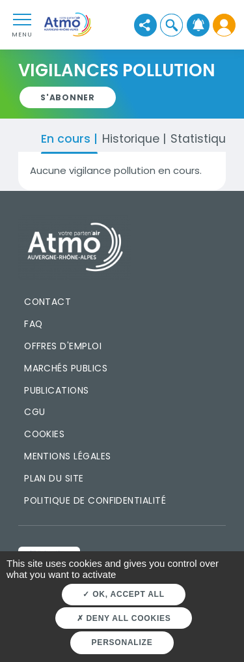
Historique (132, 138)
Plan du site (54, 478)
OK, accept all (123, 594)
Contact (47, 301)
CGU (34, 411)
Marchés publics (65, 368)
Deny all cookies (124, 618)
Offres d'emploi (63, 346)
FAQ (33, 323)
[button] (171, 25)
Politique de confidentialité (95, 500)
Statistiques (204, 138)
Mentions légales (67, 456)
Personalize (122, 642)
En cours (67, 138)
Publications (56, 390)
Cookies (44, 433)
